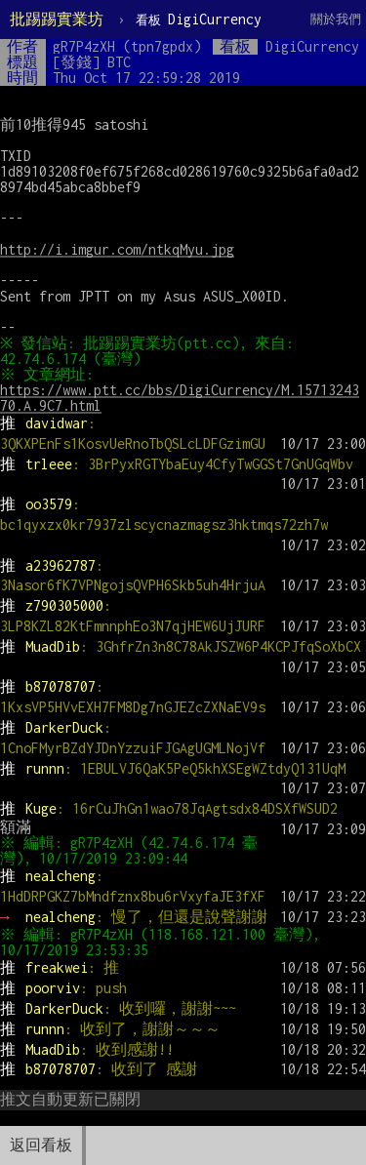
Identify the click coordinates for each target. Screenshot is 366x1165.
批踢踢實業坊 (56, 19)
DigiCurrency (199, 19)
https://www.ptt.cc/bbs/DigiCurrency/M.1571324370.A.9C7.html (179, 398)
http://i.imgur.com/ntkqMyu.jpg (117, 249)
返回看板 (41, 1145)
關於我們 (335, 19)
